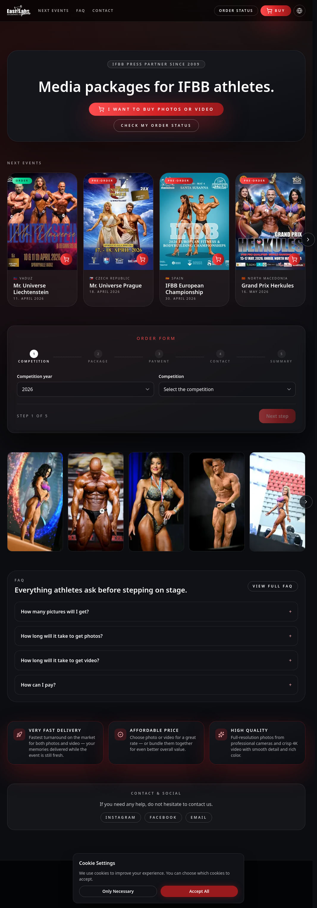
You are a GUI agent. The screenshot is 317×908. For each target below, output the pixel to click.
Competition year (34, 376)
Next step (277, 416)
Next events (53, 10)
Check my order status (156, 125)
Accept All (199, 891)
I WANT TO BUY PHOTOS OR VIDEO (156, 109)
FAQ (80, 10)
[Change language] (299, 11)
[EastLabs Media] (19, 11)
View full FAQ (273, 586)
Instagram (121, 817)
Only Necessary (118, 891)
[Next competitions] (308, 239)
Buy (275, 11)
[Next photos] (306, 501)
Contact (103, 10)
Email (199, 817)
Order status (236, 10)
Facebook (163, 817)
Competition (171, 376)
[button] (156, 611)
